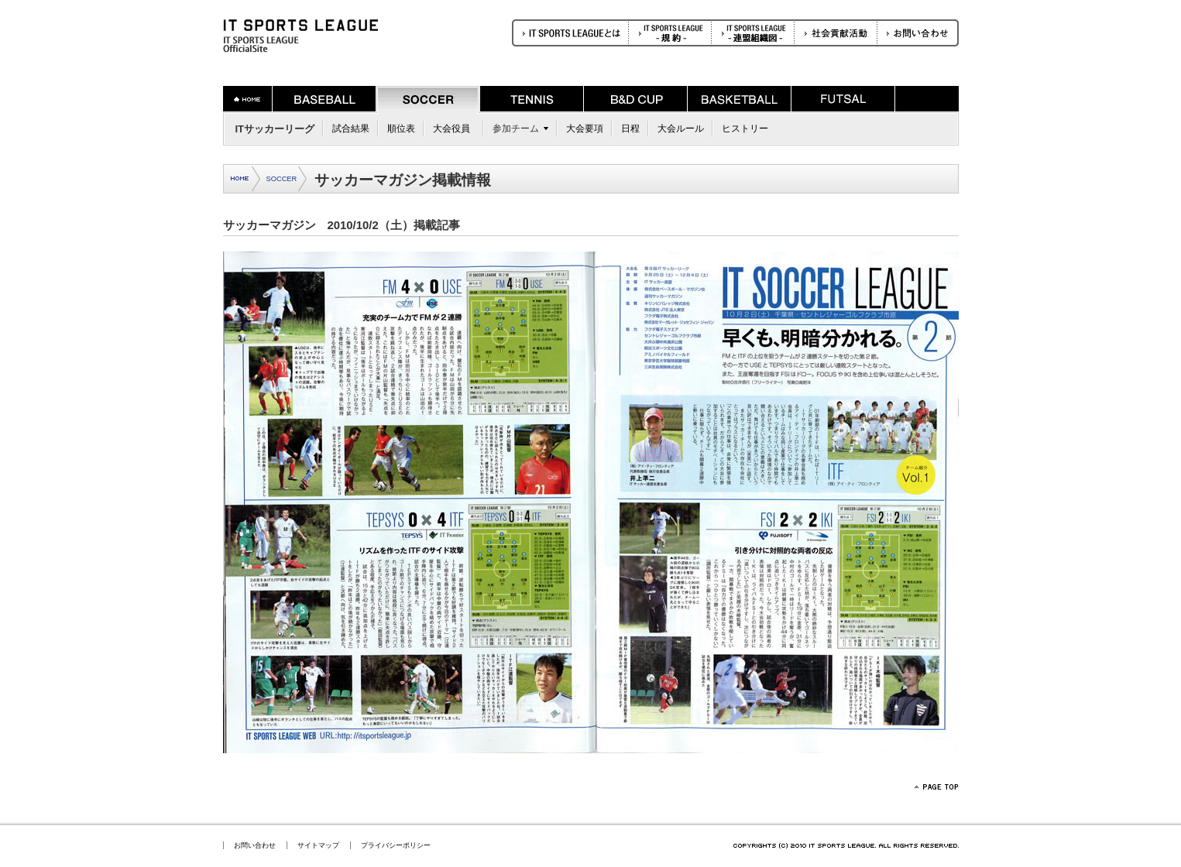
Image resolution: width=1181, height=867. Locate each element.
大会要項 (584, 128)
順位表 (401, 128)
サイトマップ (318, 845)
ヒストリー (745, 128)
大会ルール (680, 128)
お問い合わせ (255, 845)
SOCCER (281, 179)
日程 (630, 128)
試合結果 (350, 128)
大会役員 (451, 128)
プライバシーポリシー (396, 845)
